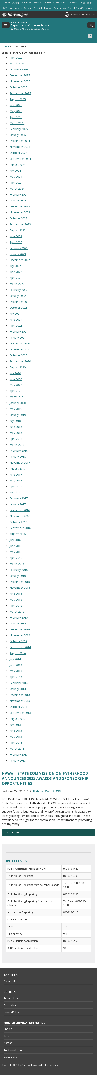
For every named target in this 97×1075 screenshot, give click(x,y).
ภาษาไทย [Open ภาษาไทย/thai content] (67, 8)
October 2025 (18, 87)
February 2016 (19, 570)
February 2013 (19, 754)
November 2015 (20, 587)
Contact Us (10, 981)
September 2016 (20, 528)
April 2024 (16, 182)
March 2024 (17, 188)
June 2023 (16, 236)
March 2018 (17, 444)
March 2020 (17, 397)
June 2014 (16, 665)
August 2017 (18, 468)
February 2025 (19, 129)
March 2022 (17, 284)
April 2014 (16, 677)
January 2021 (18, 337)
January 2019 (18, 415)
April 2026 (16, 57)
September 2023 (20, 224)
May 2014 (16, 671)
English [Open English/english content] (7, 2)
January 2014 (18, 689)
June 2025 (16, 105)
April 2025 (16, 117)
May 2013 (16, 736)
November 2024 (20, 147)
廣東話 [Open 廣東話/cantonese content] (15, 2)
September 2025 (20, 93)
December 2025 (20, 75)
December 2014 (20, 629)
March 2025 (17, 123)
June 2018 (16, 427)
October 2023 (18, 218)
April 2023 (16, 242)
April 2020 (16, 391)
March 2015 (17, 611)
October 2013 (18, 707)
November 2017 (20, 462)
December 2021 (20, 301)
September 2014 (20, 647)
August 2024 (18, 164)
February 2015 (19, 617)
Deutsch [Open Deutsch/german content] (47, 2)
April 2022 (16, 278)
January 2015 (18, 623)
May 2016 (16, 552)
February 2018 (19, 450)
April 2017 (16, 486)
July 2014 (15, 659)
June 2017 (16, 474)
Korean (8, 1043)
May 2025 (16, 111)
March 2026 (17, 63)
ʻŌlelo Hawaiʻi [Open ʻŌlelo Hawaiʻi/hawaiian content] (60, 2)
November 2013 (20, 701)
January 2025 (18, 135)
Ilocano (8, 1036)
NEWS (56, 791)
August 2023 (18, 230)
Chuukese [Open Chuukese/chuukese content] (26, 2)
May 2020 (16, 385)
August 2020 (18, 367)
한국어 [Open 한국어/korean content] (90, 2)
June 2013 (16, 730)
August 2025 (18, 99)
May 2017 (16, 480)
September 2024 (20, 158)
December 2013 (20, 695)
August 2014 (18, 653)
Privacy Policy (11, 1012)
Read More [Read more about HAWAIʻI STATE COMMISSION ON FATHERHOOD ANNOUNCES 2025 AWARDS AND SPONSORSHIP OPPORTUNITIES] (12, 832)
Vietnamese (11, 1057)
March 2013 (17, 748)
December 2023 (20, 206)
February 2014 (19, 683)
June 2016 (16, 546)
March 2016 (17, 564)
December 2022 (20, 260)
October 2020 (18, 355)
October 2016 (18, 522)
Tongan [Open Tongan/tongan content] (57, 8)
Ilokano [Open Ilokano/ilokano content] (73, 2)
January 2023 (18, 254)
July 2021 (15, 313)
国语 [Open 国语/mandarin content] (5, 8)
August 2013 (18, 719)
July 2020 (15, 373)
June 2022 (16, 272)
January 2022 (18, 296)
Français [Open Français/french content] (37, 2)
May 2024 (16, 176)
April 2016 (16, 558)
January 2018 (18, 456)
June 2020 (16, 379)
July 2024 (15, 170)
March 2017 (17, 492)
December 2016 (20, 510)
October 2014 (18, 641)
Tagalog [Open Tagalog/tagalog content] (48, 8)
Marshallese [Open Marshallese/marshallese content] (15, 8)
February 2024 (19, 194)
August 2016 (18, 534)
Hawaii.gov (15, 15)
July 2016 (15, 540)
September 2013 (20, 713)
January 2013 (18, 760)
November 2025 (20, 81)
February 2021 (19, 331)
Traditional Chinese (15, 1050)
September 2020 (20, 361)
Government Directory (82, 14)
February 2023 (19, 248)
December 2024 (20, 141)
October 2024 (18, 153)
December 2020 (20, 343)
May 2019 (16, 409)
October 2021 (18, 307)
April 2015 (16, 605)
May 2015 (16, 599)
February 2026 (19, 69)
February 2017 (19, 498)
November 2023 (20, 212)
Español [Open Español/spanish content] (38, 8)
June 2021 (16, 319)
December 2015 (20, 581)
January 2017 (18, 504)
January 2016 (18, 576)
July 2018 (15, 421)
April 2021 (16, 325)
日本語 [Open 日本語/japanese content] (82, 2)
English (8, 1029)
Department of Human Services (31, 25)
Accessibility (11, 1005)
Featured (38, 791)
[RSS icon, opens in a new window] (90, 36)
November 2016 (20, 516)
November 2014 (20, 635)
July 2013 (15, 724)
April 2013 (16, 742)
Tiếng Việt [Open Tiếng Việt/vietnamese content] (79, 8)
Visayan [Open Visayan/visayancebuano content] (89, 8)
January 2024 (18, 200)
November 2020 (20, 349)
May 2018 (16, 433)
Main (48, 791)
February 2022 (19, 290)
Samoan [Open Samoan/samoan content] (28, 8)
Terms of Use (11, 998)
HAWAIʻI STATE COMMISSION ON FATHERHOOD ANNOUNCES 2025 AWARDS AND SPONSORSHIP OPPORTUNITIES (45, 778)
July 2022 (15, 266)
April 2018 (16, 439)
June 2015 (16, 593)
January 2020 (18, 403)
